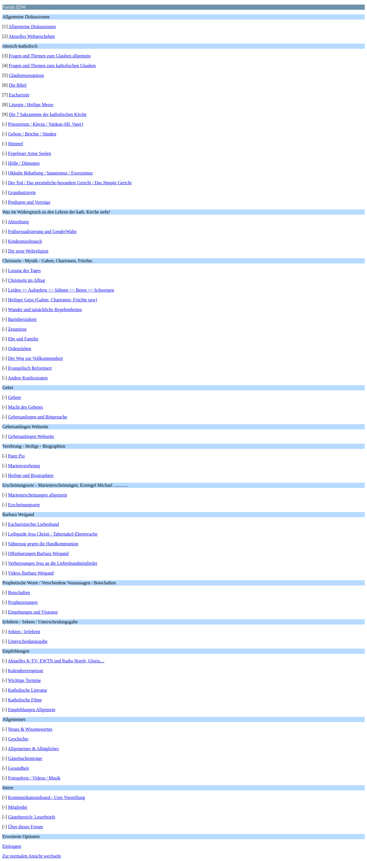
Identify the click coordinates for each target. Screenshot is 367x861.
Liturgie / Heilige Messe (31, 104)
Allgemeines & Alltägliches (33, 748)
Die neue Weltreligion (28, 251)
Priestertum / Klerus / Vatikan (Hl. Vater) (45, 124)
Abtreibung (18, 221)
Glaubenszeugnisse (26, 75)
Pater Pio (16, 455)
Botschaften (19, 592)
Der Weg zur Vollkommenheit (35, 358)
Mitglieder (18, 807)
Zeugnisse (17, 329)
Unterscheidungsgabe (28, 641)
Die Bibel (18, 85)
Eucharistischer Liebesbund (33, 524)
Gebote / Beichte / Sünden (32, 133)
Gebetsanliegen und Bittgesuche (37, 416)
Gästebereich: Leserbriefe (31, 817)
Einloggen (11, 846)
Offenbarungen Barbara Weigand (38, 553)
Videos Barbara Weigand (31, 573)
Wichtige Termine (24, 680)
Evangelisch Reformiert (30, 368)
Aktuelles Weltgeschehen (32, 36)
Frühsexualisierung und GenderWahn (42, 231)
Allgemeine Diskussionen (32, 26)
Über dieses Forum (25, 826)
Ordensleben (19, 348)
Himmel (15, 143)
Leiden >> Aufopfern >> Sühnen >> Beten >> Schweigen (61, 290)
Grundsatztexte (22, 192)
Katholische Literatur (27, 690)
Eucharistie (19, 94)
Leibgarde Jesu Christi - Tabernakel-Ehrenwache (52, 534)
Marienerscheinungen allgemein (37, 494)
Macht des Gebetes (25, 407)
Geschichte (18, 738)
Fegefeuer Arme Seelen (29, 153)
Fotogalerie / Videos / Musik (34, 777)
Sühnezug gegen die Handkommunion (43, 543)
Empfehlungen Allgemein (31, 709)
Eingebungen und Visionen (33, 612)
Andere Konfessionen (28, 377)
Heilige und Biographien (30, 475)
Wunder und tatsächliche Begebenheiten (45, 309)
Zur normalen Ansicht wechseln (31, 856)
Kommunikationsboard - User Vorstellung (46, 797)
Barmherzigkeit (22, 319)
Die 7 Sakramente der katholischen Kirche (48, 114)
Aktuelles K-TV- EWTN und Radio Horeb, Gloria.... (56, 660)
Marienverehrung (24, 465)
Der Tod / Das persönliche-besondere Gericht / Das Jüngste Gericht (70, 182)
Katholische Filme (25, 699)
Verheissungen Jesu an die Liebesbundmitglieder (52, 563)
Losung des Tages (24, 270)
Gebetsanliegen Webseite (31, 436)
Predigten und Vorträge (29, 202)
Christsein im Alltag (26, 280)
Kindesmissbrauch (25, 241)
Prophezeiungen (23, 602)
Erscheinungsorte (24, 504)
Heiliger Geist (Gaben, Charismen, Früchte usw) (52, 299)
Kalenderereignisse (25, 670)
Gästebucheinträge (25, 758)
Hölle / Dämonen (24, 163)
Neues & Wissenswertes (30, 729)
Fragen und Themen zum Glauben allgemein (50, 55)
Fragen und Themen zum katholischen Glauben (52, 65)
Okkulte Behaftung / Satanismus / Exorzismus (50, 172)
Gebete (14, 397)
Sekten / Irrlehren (24, 631)
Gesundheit (18, 768)
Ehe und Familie (23, 338)
